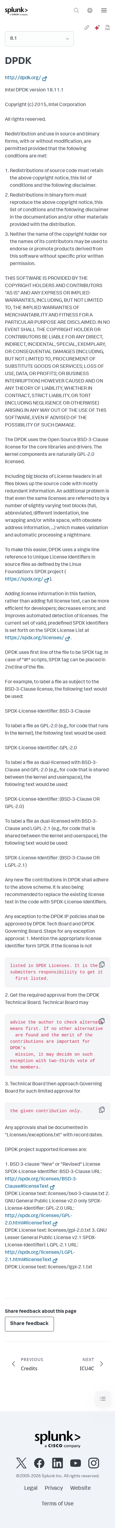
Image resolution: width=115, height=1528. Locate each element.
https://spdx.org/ (24, 579)
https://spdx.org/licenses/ (34, 638)
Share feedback (29, 1324)
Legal (30, 1488)
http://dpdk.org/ (23, 78)
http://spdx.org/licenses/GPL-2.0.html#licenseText (38, 1220)
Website (80, 1488)
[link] (86, 27)
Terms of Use (57, 1504)
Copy (106, 966)
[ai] (97, 27)
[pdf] (107, 27)
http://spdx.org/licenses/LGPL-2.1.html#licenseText (40, 1256)
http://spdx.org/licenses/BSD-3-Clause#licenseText (41, 1183)
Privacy (54, 1488)
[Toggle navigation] (102, 1398)
